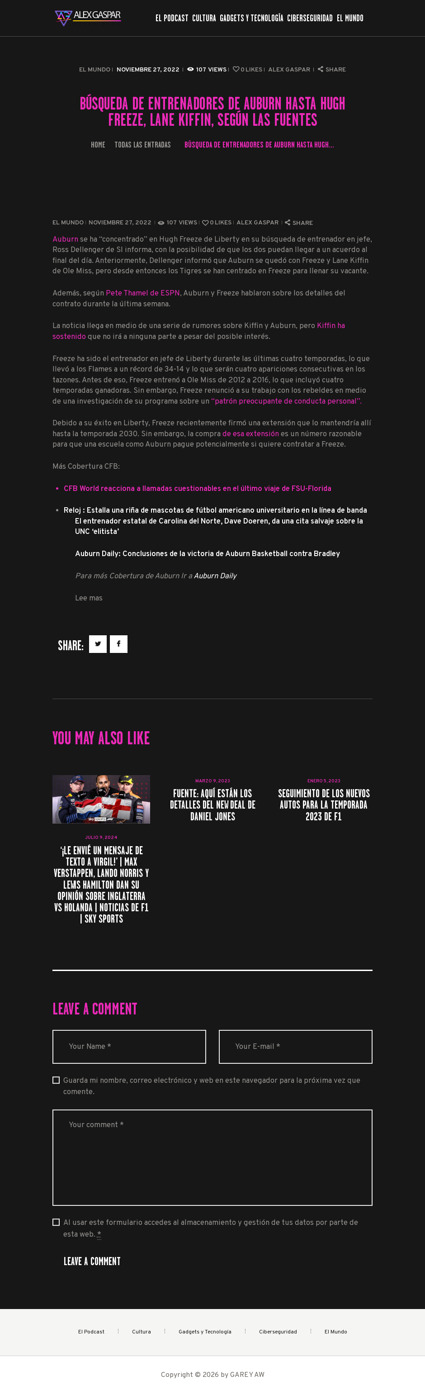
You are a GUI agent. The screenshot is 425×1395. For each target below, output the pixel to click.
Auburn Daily (215, 576)
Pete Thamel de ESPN (143, 293)
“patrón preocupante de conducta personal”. (286, 401)
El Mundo (94, 70)
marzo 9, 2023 (212, 781)
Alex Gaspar (290, 70)
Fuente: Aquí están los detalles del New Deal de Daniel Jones (212, 805)
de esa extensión (251, 434)
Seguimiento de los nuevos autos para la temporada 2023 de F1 (324, 805)
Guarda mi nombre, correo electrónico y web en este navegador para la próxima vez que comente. (211, 1086)
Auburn (65, 239)
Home (98, 144)
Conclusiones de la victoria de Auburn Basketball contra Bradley (231, 554)
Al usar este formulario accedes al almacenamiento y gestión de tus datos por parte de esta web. (210, 1228)
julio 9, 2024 (101, 838)
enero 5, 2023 (323, 781)
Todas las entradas (142, 144)
